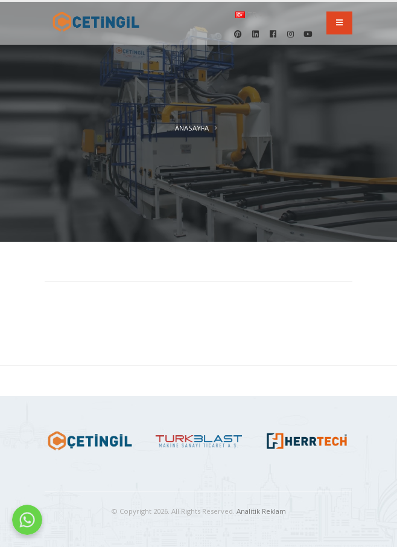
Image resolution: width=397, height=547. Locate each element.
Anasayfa (192, 127)
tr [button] (248, 15)
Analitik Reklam (261, 511)
